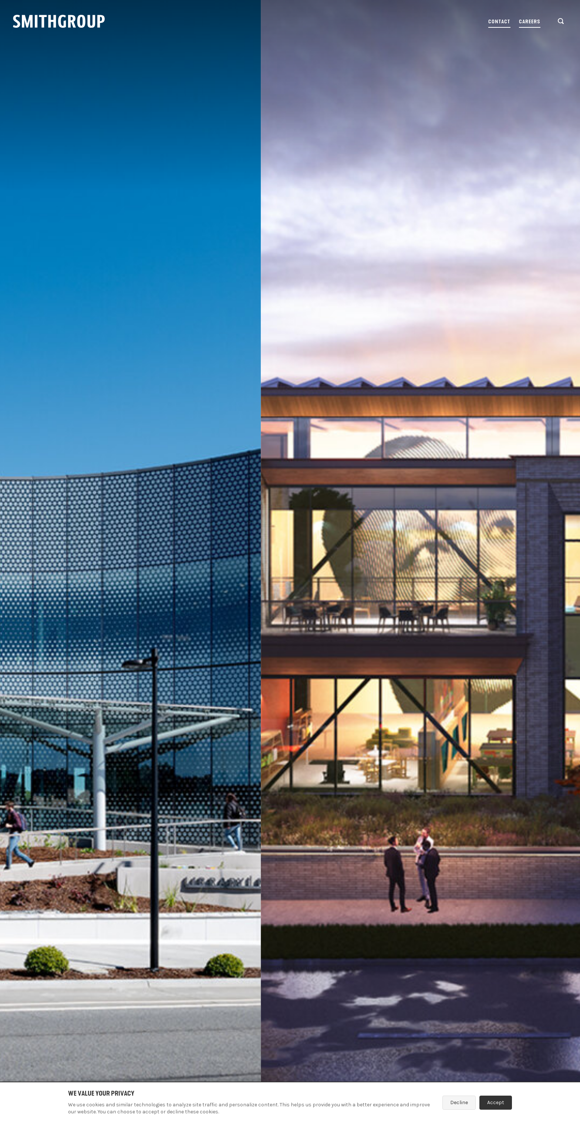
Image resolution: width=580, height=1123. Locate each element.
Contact (499, 21)
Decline (459, 1102)
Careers (530, 21)
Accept (495, 1102)
